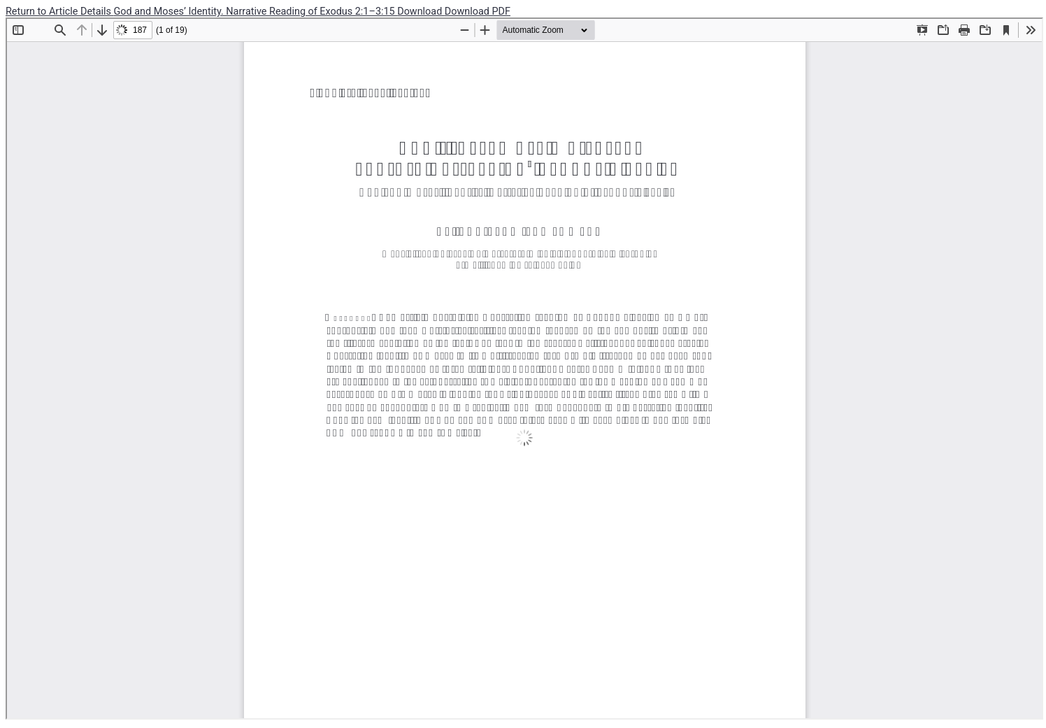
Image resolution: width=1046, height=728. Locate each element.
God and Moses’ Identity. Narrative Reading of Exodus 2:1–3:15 (256, 11)
